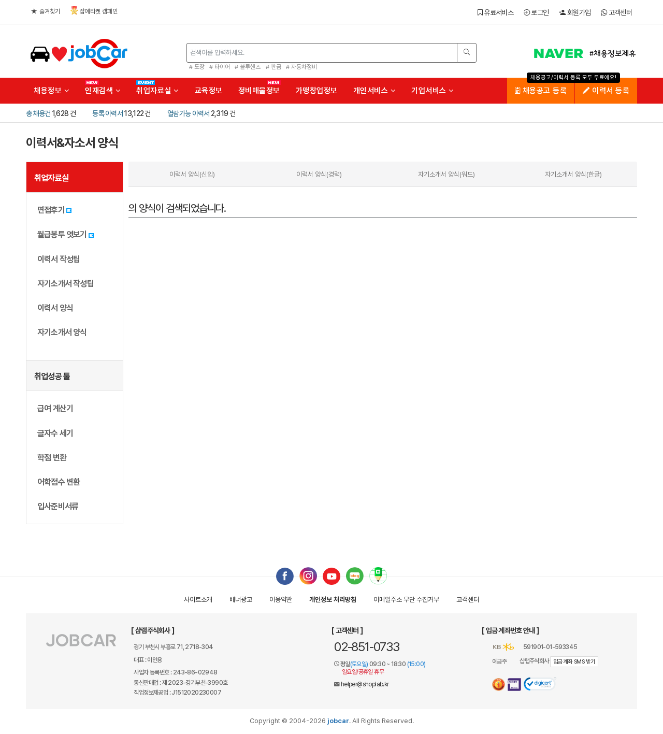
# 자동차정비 (301, 66)
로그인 (536, 12)
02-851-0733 (366, 646)
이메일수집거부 (406, 599)
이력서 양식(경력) (319, 174)
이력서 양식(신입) (192, 174)
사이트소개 (198, 599)
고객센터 (616, 12)
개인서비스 (374, 90)
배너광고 (240, 599)
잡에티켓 (94, 10)
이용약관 (280, 599)
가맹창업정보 (317, 90)
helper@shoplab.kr (365, 684)
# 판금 (273, 66)
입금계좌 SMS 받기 (574, 661)
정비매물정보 (259, 90)
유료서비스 (495, 12)
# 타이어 (219, 66)
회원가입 (574, 12)
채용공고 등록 (541, 90)
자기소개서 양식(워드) (446, 174)
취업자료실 (157, 90)
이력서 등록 (606, 90)
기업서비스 (432, 90)
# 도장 (197, 66)
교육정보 (209, 90)
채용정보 (51, 90)
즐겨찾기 (45, 11)
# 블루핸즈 (248, 66)
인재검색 (103, 90)
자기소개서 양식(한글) (573, 174)
